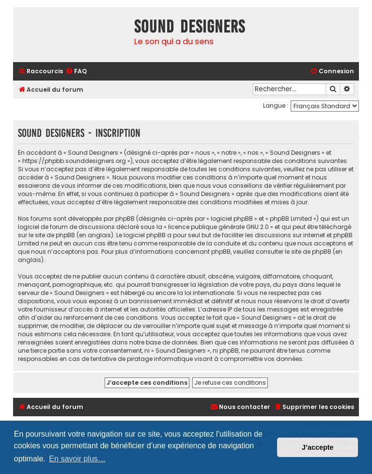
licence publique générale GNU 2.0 (218, 227)
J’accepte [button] (318, 447)
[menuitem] (76, 71)
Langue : (275, 105)
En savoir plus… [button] (77, 459)
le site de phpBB (52, 235)
